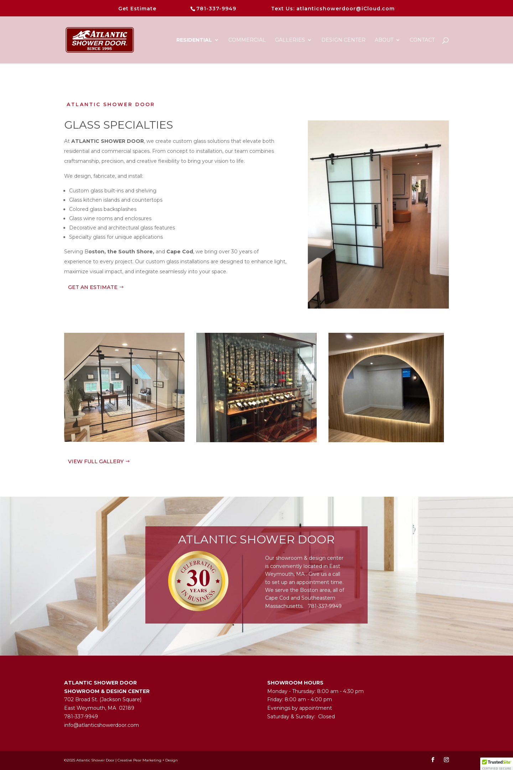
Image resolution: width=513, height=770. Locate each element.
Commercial (247, 40)
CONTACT (422, 40)
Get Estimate (137, 8)
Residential (194, 40)
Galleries (290, 40)
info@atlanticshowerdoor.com (101, 725)
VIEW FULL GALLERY (96, 461)
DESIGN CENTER (343, 40)
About (384, 40)
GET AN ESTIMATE (93, 287)
